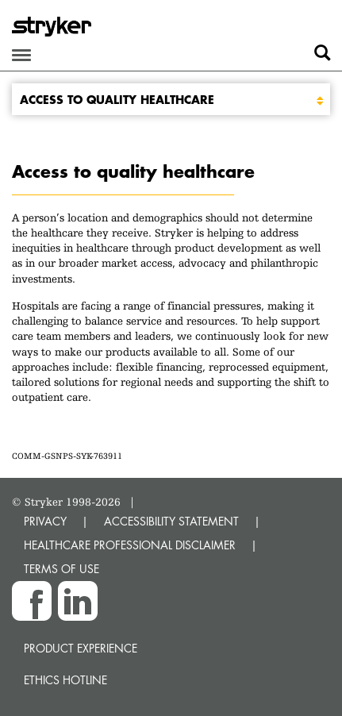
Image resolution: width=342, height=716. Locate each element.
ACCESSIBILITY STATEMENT (171, 521)
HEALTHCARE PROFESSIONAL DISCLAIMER (130, 544)
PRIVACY (45, 521)
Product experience (80, 648)
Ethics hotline (65, 679)
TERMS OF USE (61, 568)
